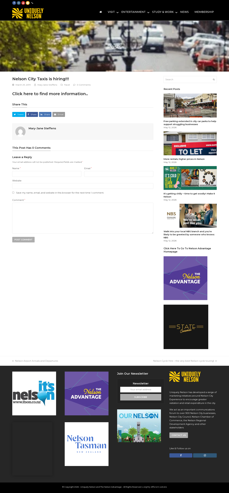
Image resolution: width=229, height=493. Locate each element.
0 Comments (84, 85)
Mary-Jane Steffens (47, 85)
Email (88, 168)
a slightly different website (154, 487)
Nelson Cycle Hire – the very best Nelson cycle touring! (185, 360)
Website (16, 180)
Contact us (179, 435)
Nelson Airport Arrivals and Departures (35, 360)
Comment (18, 200)
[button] (18, 114)
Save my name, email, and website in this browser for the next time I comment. (60, 192)
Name (16, 168)
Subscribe (140, 397)
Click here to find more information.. (50, 93)
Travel (67, 85)
